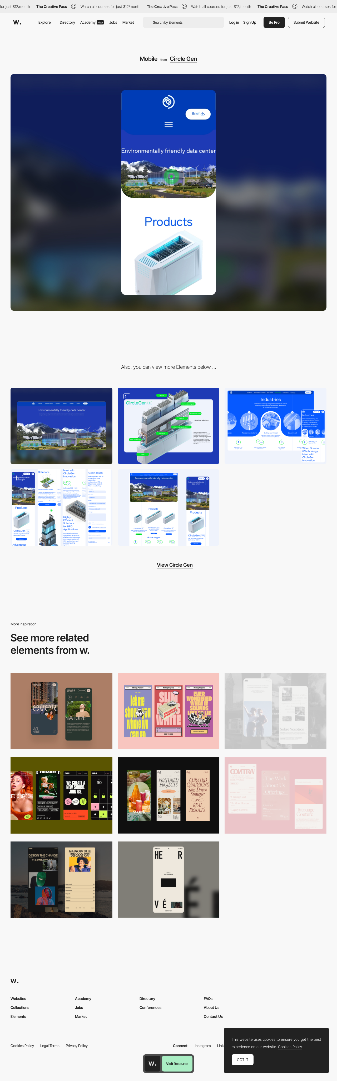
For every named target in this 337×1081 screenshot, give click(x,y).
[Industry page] (275, 426)
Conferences (150, 1007)
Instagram (203, 1045)
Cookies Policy (22, 1045)
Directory (67, 22)
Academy (92, 22)
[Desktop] (61, 426)
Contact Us (213, 1016)
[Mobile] (61, 711)
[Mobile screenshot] (275, 711)
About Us (211, 1007)
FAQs (208, 998)
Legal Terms (50, 1045)
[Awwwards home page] (152, 1064)
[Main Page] (169, 507)
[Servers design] (169, 426)
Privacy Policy (77, 1045)
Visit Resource (177, 1064)
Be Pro (274, 22)
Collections (20, 1007)
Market (128, 22)
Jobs (113, 22)
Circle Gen (183, 59)
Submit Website (306, 22)
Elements (18, 1016)
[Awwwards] (17, 22)
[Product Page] (61, 507)
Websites (18, 998)
